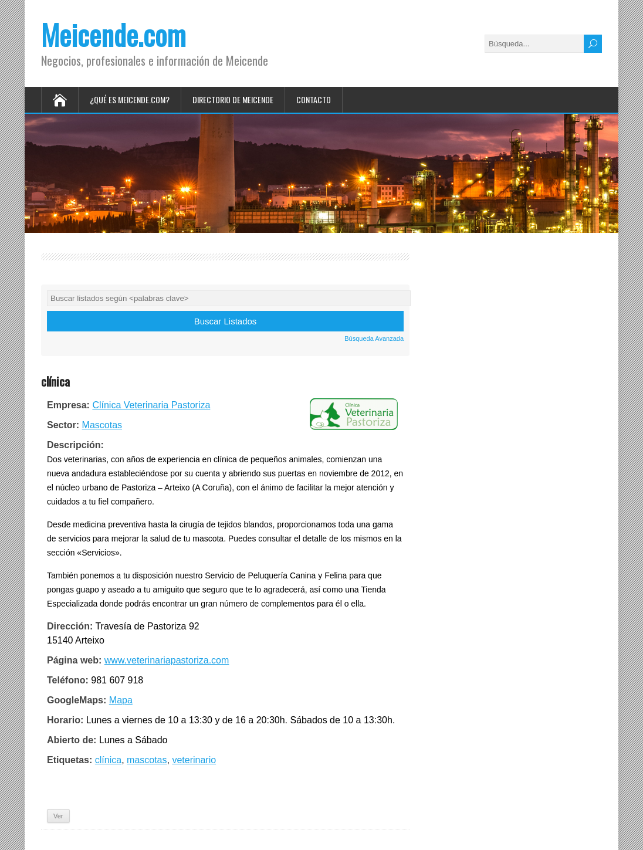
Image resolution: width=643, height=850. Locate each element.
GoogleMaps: (76, 700)
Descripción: (75, 445)
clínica (108, 760)
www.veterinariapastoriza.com (166, 660)
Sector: (63, 425)
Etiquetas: (69, 760)
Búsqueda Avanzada (374, 338)
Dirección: (70, 626)
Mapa (121, 700)
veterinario (194, 760)
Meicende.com (113, 34)
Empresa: (68, 405)
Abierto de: (71, 740)
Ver (58, 815)
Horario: (65, 720)
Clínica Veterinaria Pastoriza (151, 405)
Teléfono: (68, 680)
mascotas (147, 760)
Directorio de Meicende (232, 99)
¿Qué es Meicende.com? (130, 99)
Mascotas (102, 425)
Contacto (313, 99)
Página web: (74, 660)
